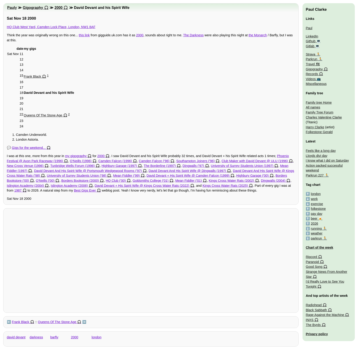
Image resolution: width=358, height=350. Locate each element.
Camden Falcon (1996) (115, 161)
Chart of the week (319, 247)
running (316, 228)
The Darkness (193, 35)
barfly (54, 337)
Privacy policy (317, 334)
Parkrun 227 (315, 175)
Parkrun (311, 59)
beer (314, 218)
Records (312, 74)
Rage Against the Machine (325, 315)
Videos (311, 79)
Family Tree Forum (319, 112)
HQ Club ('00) (116, 180)
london (96, 337)
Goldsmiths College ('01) (150, 180)
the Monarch (258, 35)
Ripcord (311, 257)
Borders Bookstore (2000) (80, 180)
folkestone (318, 209)
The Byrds (313, 325)
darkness (36, 337)
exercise (317, 204)
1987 (18, 190)
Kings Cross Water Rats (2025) (225, 185)
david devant (16, 337)
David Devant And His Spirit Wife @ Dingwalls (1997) (187, 171)
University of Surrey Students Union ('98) (76, 175)
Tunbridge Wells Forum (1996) (72, 166)
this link (84, 35)
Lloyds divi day (316, 156)
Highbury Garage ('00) (252, 175)
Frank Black (32, 76)
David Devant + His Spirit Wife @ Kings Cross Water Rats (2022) (142, 185)
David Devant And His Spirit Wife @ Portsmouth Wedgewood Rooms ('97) (88, 171)
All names (313, 107)
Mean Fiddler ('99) (126, 175)
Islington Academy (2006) (69, 185)
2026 (314, 223)
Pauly (12, 8)
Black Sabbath (316, 310)
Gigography (33, 8)
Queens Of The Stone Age (43, 115)
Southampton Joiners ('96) (195, 161)
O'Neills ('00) (45, 180)
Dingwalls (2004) (273, 180)
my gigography (76, 156)
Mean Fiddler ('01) (188, 180)
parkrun (316, 238)
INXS (309, 320)
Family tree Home (319, 102)
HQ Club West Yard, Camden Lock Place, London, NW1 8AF (51, 27)
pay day (316, 214)
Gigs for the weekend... (29, 148)
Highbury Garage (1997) (119, 166)
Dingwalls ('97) (193, 166)
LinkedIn (312, 36)
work (314, 199)
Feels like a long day (321, 151)
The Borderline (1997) (160, 166)
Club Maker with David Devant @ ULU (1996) (254, 161)
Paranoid (312, 262)
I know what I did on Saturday (327, 160)
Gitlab (310, 46)
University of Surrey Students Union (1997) (242, 166)
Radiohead (314, 305)
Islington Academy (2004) (25, 185)
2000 (59, 8)
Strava (310, 54)
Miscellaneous (316, 84)
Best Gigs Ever (85, 190)
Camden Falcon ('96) (154, 161)
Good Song (314, 266)
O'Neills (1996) (81, 161)
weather (316, 233)
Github (310, 41)
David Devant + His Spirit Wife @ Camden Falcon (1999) (188, 175)
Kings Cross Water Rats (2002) (231, 180)
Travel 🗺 (313, 64)
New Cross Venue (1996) (25, 166)
